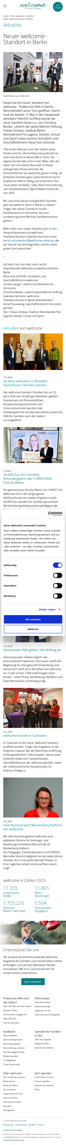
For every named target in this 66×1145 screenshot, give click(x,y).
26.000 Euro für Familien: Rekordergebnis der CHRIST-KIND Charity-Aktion (27, 478)
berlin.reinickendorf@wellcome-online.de (28, 240)
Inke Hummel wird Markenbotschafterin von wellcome (32, 827)
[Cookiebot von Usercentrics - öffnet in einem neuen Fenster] (48, 514)
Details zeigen (47, 609)
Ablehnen (32, 629)
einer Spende (32, 969)
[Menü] (5, 6)
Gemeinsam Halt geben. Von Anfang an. (32, 650)
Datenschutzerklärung (13, 1140)
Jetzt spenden (33, 981)
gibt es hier (50, 228)
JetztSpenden (58, 6)
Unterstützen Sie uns (21, 949)
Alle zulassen (33, 619)
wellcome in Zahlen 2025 (24, 880)
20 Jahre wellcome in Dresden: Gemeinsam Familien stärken (25, 383)
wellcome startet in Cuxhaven (25, 735)
